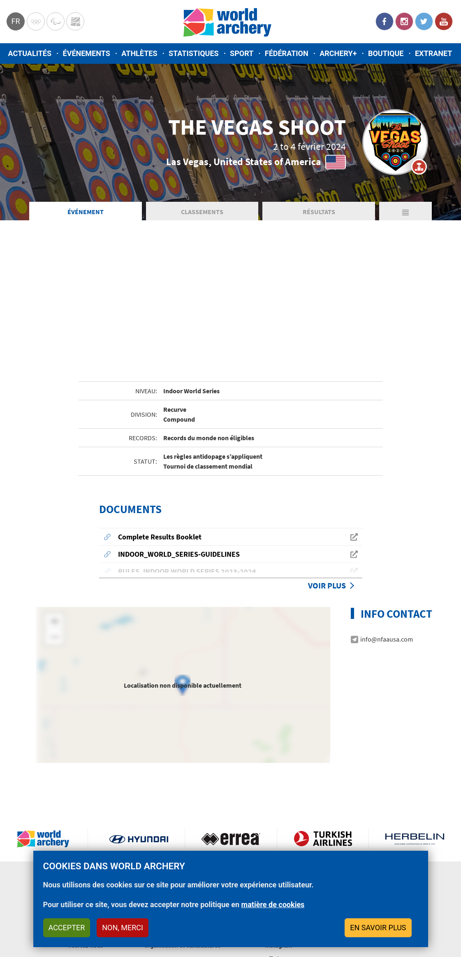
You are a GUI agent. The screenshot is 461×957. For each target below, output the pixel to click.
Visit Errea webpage (231, 839)
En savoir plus (378, 927)
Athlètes (139, 53)
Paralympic (55, 21)
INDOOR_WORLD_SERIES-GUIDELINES (179, 554)
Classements (202, 212)
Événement (85, 212)
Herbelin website (414, 839)
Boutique (386, 53)
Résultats (319, 212)
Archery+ (338, 53)
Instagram (404, 21)
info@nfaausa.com (386, 639)
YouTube (444, 21)
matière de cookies (273, 904)
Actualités (30, 53)
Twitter (424, 21)
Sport (241, 53)
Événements (86, 53)
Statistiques (194, 53)
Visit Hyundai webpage (138, 839)
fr (15, 21)
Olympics (36, 21)
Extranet (433, 53)
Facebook (384, 21)
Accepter (67, 927)
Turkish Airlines (323, 839)
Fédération (286, 53)
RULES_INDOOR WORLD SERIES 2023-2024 (187, 571)
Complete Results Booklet (160, 537)
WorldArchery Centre (75, 21)
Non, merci (122, 927)
